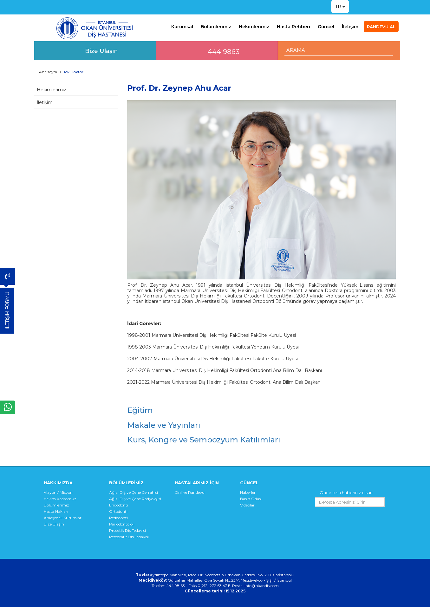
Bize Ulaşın (101, 51)
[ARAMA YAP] (338, 49)
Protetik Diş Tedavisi (127, 530)
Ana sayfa (48, 71)
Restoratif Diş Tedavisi (129, 536)
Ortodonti (118, 511)
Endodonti (118, 505)
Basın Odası (251, 498)
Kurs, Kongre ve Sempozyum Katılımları (203, 439)
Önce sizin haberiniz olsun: (347, 492)
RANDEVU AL (381, 26)
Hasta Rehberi (293, 26)
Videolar (247, 505)
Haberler (248, 492)
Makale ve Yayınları (163, 425)
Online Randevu (190, 492)
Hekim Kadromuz (60, 498)
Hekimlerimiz (254, 26)
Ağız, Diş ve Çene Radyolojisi (135, 498)
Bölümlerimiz (216, 26)
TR (338, 7)
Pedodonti (118, 517)
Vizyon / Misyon (58, 492)
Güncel (326, 26)
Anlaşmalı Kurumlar (62, 517)
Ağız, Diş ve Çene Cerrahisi (133, 492)
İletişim (350, 26)
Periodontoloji (121, 524)
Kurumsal (182, 26)
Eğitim (140, 410)
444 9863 (223, 51)
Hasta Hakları (56, 511)
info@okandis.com (261, 585)
